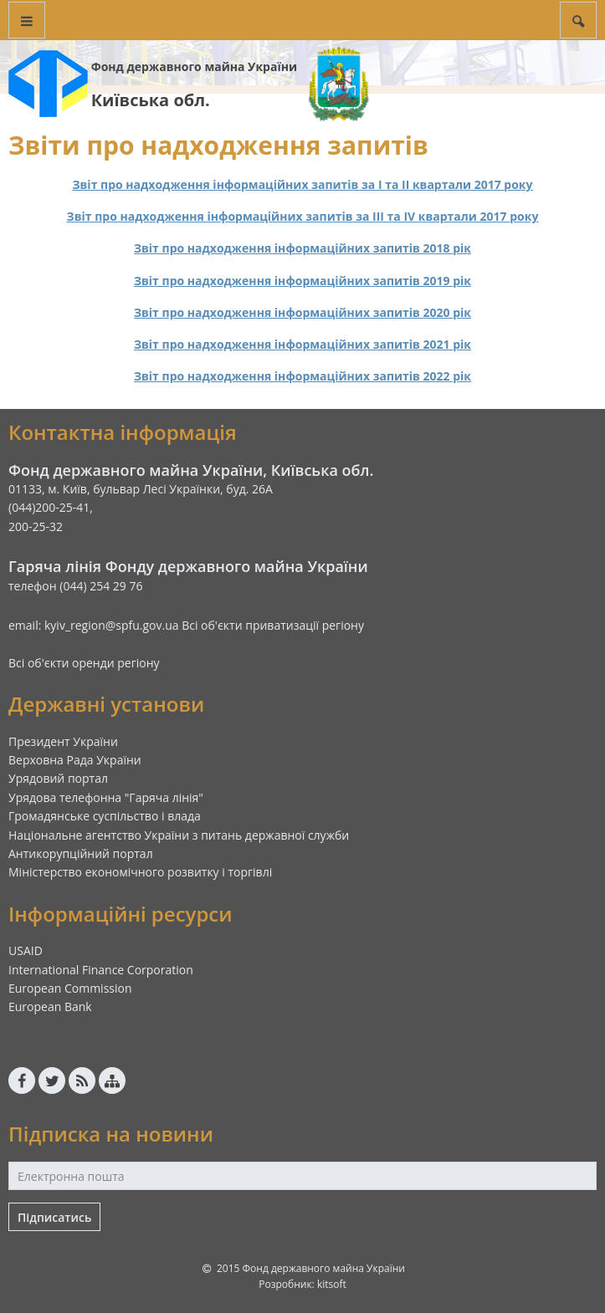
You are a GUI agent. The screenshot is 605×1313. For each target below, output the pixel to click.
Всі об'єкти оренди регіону (84, 663)
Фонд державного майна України (194, 66)
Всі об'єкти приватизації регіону (273, 625)
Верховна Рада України (74, 760)
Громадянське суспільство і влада (104, 816)
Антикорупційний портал (80, 853)
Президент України (63, 741)
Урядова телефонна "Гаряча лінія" (105, 797)
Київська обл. (150, 100)
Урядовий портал (58, 778)
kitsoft (331, 1284)
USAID (25, 950)
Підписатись (54, 1217)
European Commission (70, 988)
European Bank (50, 1006)
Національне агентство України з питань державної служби (178, 835)
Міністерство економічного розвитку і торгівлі (140, 872)
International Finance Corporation (100, 970)
